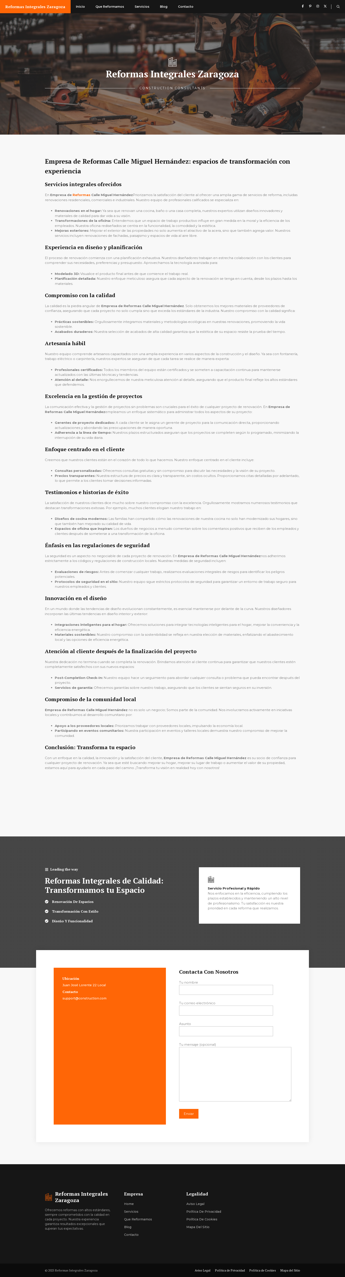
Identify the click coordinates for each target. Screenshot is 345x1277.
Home (129, 1204)
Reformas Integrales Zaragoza (35, 6)
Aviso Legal (195, 1204)
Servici (129, 1212)
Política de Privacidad (203, 1212)
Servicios (142, 7)
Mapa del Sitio (197, 1227)
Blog (163, 7)
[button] (338, 6)
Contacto (185, 7)
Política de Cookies (201, 1219)
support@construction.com (84, 998)
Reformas (81, 195)
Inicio (80, 7)
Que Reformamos (109, 7)
